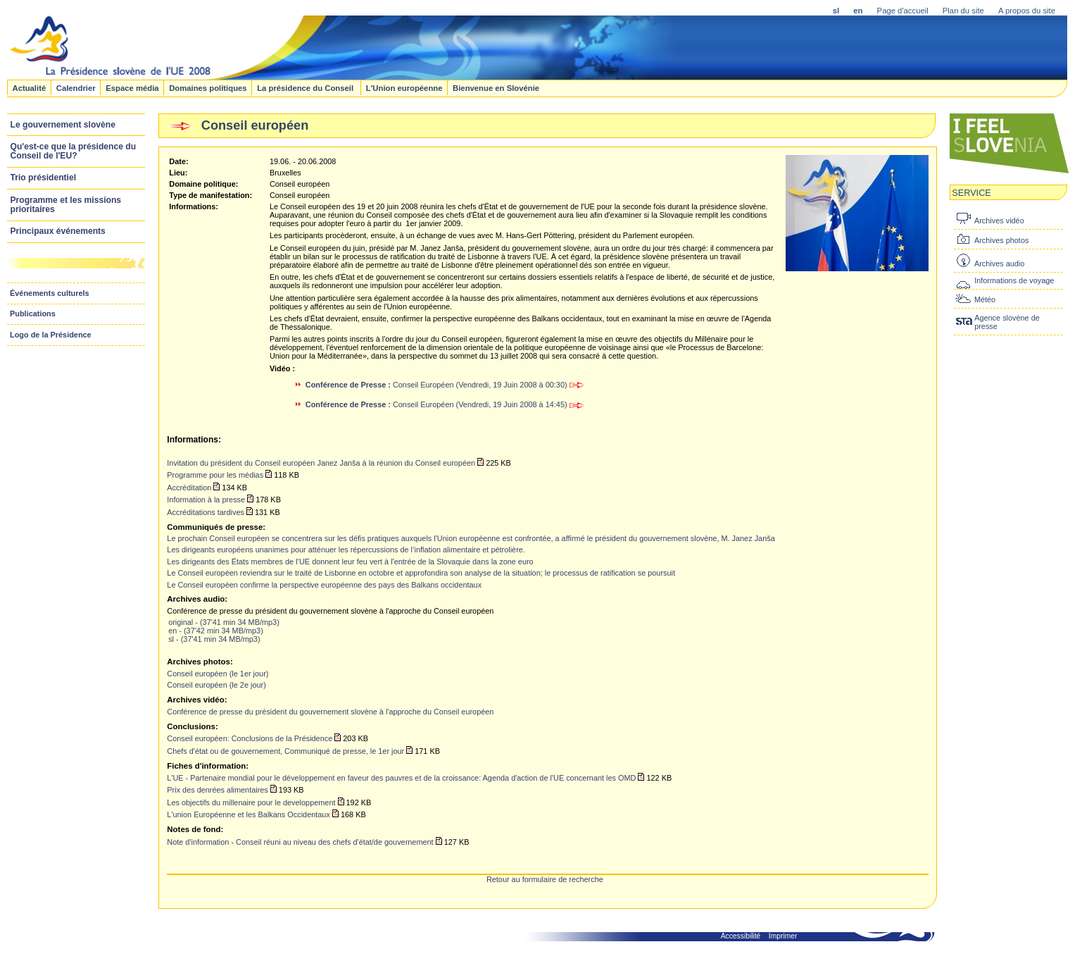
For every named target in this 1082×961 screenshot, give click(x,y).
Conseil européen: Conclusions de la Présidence (249, 738)
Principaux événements (58, 231)
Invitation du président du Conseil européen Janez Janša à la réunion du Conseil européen (321, 463)
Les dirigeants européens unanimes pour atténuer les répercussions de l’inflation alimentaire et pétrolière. (346, 549)
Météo (984, 299)
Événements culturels (49, 293)
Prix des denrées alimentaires (217, 790)
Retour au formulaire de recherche (544, 879)
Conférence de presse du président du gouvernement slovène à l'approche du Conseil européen (330, 711)
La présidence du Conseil (306, 87)
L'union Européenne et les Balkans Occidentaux (248, 814)
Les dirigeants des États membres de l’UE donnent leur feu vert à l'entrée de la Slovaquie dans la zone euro (350, 561)
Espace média (132, 87)
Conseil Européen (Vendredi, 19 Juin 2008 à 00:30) (445, 384)
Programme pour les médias (215, 475)
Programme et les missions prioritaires (66, 204)
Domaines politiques (207, 87)
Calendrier (76, 87)
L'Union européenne (404, 87)
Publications (33, 313)
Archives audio (999, 263)
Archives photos (1001, 240)
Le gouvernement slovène (63, 125)
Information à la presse (206, 499)
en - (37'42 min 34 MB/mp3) (215, 630)
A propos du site (1026, 10)
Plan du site (963, 10)
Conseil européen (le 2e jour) (216, 685)
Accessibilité (741, 936)
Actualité (29, 87)
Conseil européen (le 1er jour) (217, 673)
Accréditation (189, 487)
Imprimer (783, 936)
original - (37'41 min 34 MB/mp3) (223, 622)
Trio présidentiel (44, 177)
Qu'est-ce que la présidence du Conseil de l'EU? (74, 151)
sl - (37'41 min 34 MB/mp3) (214, 639)
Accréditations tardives (205, 512)
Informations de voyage (1014, 280)
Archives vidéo (999, 220)
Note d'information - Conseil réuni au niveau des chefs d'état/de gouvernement (300, 842)
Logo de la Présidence (51, 334)
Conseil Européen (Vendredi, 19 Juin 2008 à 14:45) (445, 404)
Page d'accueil (903, 10)
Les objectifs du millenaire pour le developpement (251, 802)
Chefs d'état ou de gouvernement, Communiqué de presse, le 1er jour (285, 751)
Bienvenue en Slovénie (496, 87)
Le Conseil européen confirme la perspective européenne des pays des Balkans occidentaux (324, 585)
